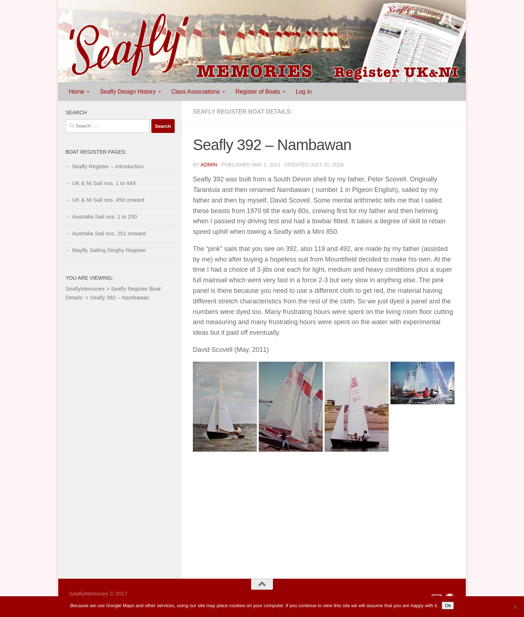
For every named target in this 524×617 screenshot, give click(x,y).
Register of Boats (257, 92)
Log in (304, 92)
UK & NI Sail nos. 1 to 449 (103, 183)
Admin (209, 165)
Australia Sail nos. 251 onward (109, 233)
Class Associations (195, 92)
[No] (515, 606)
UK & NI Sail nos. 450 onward (108, 200)
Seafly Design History (128, 92)
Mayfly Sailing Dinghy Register (109, 250)
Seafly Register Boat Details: (242, 112)
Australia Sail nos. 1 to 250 (104, 216)
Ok (448, 605)
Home (76, 92)
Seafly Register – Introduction (108, 166)
